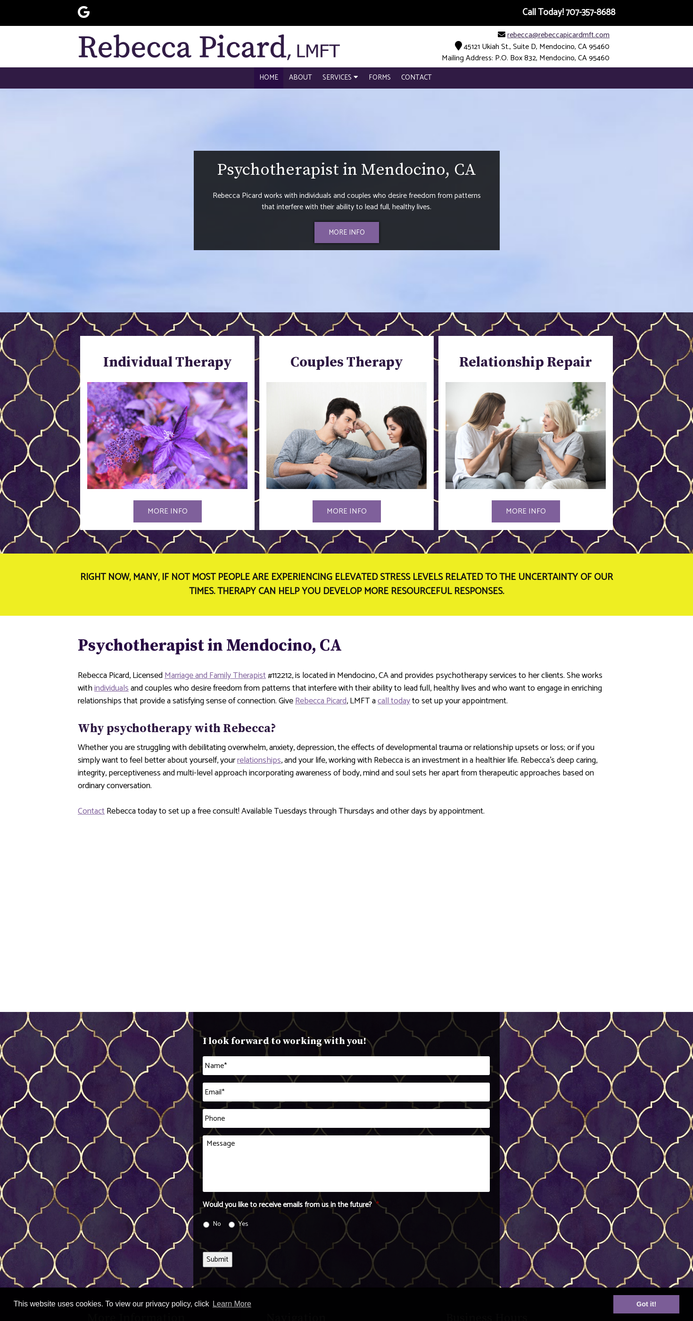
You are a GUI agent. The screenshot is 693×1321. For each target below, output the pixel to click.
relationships (259, 760)
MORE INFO (347, 232)
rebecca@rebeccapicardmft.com (558, 35)
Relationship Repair (525, 362)
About (300, 77)
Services (340, 77)
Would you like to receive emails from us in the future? (291, 1205)
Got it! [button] (646, 1304)
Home (268, 77)
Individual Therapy (167, 362)
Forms (380, 77)
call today (394, 701)
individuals (111, 688)
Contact (416, 77)
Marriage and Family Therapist (215, 676)
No (217, 1224)
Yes (243, 1224)
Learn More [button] (232, 1304)
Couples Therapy (346, 362)
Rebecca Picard (320, 701)
